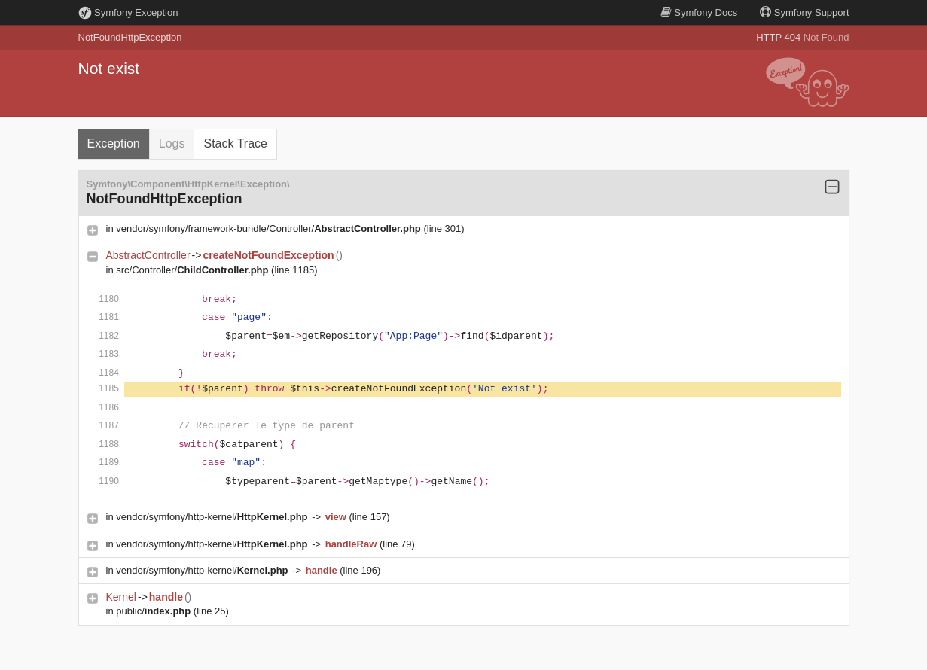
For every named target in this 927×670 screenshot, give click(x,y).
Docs (698, 12)
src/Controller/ (193, 270)
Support (804, 12)
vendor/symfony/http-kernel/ (213, 516)
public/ (155, 611)
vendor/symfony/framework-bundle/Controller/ (269, 228)
